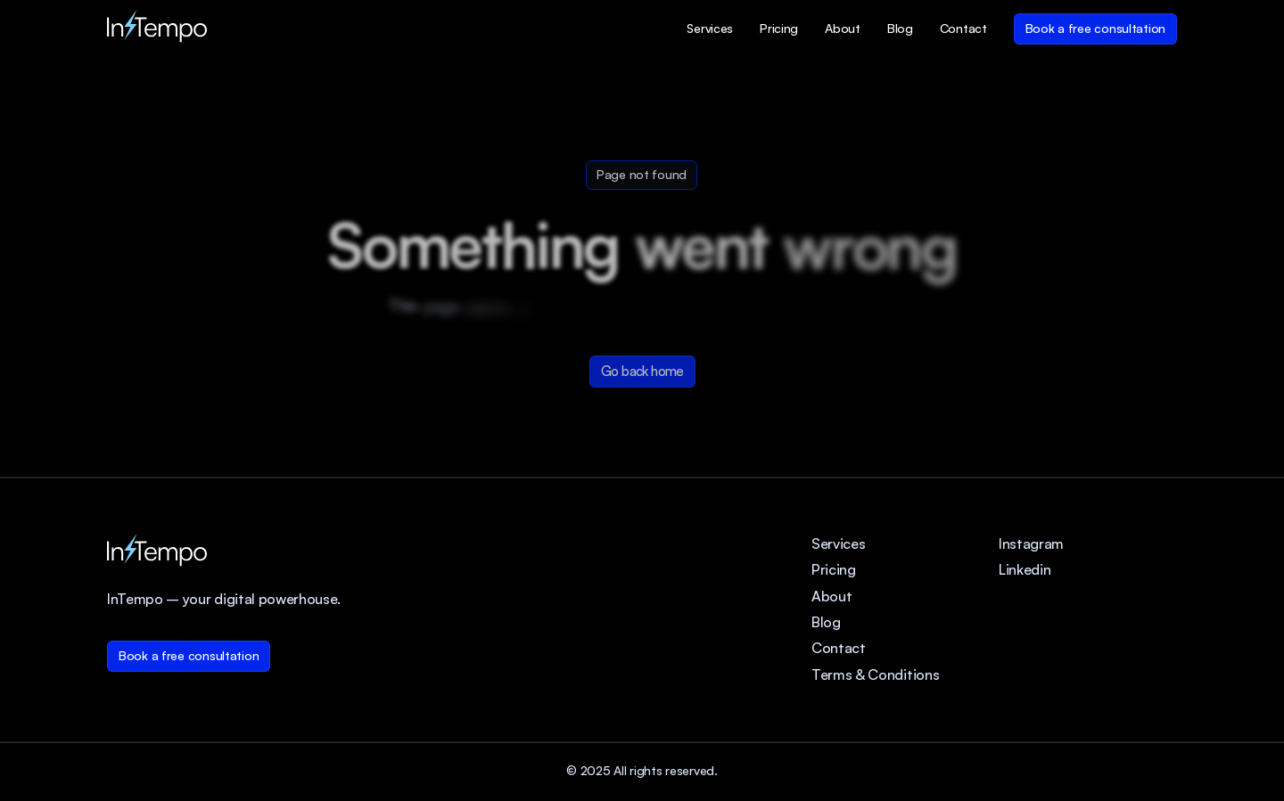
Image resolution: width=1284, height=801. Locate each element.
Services (838, 543)
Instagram (1031, 543)
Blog (826, 622)
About (831, 596)
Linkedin (1024, 569)
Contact (838, 648)
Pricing (833, 569)
